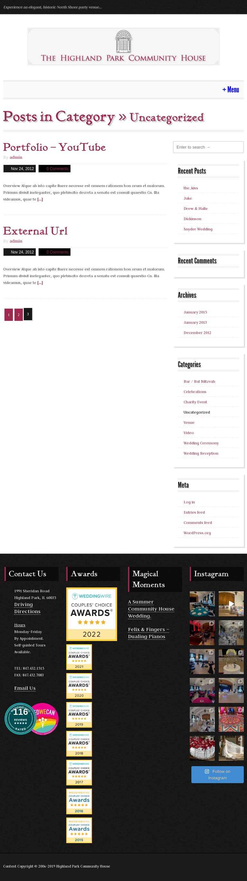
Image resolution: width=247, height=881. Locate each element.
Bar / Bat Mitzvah (199, 381)
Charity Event (195, 401)
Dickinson (192, 218)
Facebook (238, 7)
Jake (188, 198)
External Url (35, 231)
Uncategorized (197, 412)
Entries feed (194, 512)
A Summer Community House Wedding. (151, 608)
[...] (40, 199)
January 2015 (195, 312)
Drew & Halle (196, 208)
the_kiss (191, 187)
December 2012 (197, 332)
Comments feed (198, 522)
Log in (189, 502)
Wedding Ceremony (201, 442)
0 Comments (58, 169)
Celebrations (195, 391)
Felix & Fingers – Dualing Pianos (148, 632)
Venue (189, 422)
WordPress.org (197, 532)
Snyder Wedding (198, 229)
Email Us (25, 688)
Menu (233, 89)
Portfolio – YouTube (54, 147)
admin (16, 157)
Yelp (226, 7)
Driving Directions (27, 607)
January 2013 (195, 322)
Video (189, 432)
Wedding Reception (201, 453)
